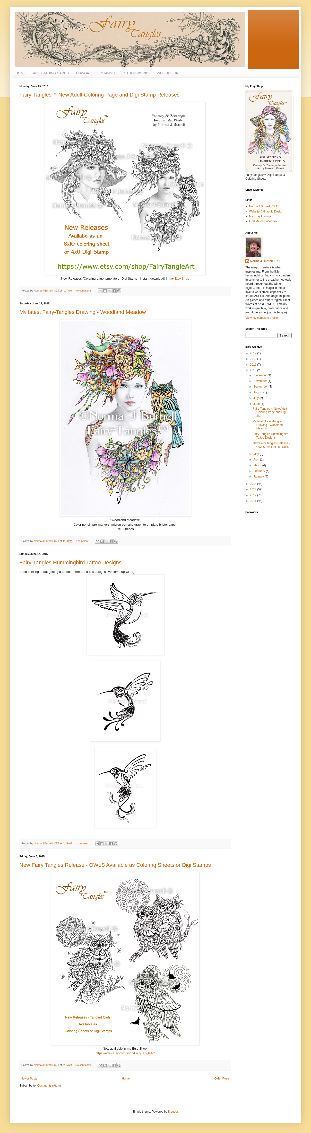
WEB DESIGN (167, 73)
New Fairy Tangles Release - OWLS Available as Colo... (272, 445)
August (258, 392)
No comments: (84, 290)
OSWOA (82, 73)
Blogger (173, 1111)
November (260, 381)
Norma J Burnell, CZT (263, 206)
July (256, 398)
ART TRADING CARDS (51, 73)
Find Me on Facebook (263, 221)
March (257, 465)
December (260, 375)
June (256, 404)
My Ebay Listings (260, 216)
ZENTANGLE (106, 73)
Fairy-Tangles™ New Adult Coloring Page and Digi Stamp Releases (99, 95)
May (256, 454)
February (259, 471)
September (260, 386)
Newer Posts (29, 1078)
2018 (253, 359)
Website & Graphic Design (266, 211)
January (259, 476)
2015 (253, 370)
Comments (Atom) (49, 1085)
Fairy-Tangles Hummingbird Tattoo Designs (70, 562)
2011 (253, 501)
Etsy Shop (181, 278)
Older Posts (222, 1078)
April (256, 459)
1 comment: (83, 541)
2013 (253, 489)
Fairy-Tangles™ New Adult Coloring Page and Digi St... (270, 412)
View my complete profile (261, 317)
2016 (253, 364)
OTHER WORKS (137, 73)
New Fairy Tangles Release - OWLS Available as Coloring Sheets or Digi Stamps (115, 865)
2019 (253, 353)
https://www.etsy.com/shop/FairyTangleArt (125, 1053)
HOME (21, 73)
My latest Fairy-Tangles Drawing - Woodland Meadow (82, 312)
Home (126, 1078)
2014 (253, 484)
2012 (253, 495)
